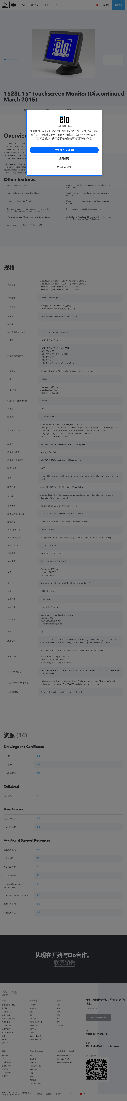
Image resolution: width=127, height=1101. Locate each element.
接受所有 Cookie (64, 150)
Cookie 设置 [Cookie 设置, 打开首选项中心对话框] (64, 167)
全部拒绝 (64, 158)
